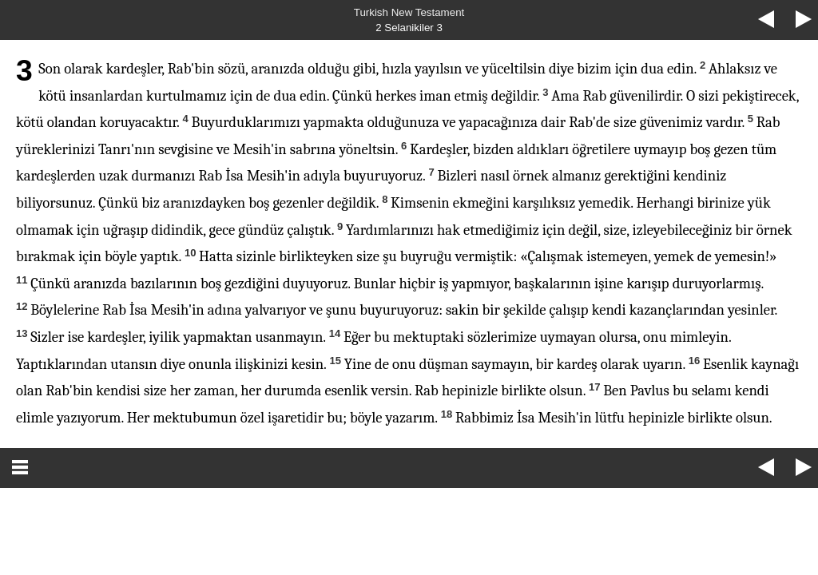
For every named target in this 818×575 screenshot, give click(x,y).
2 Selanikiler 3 (409, 28)
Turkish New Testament (409, 12)
